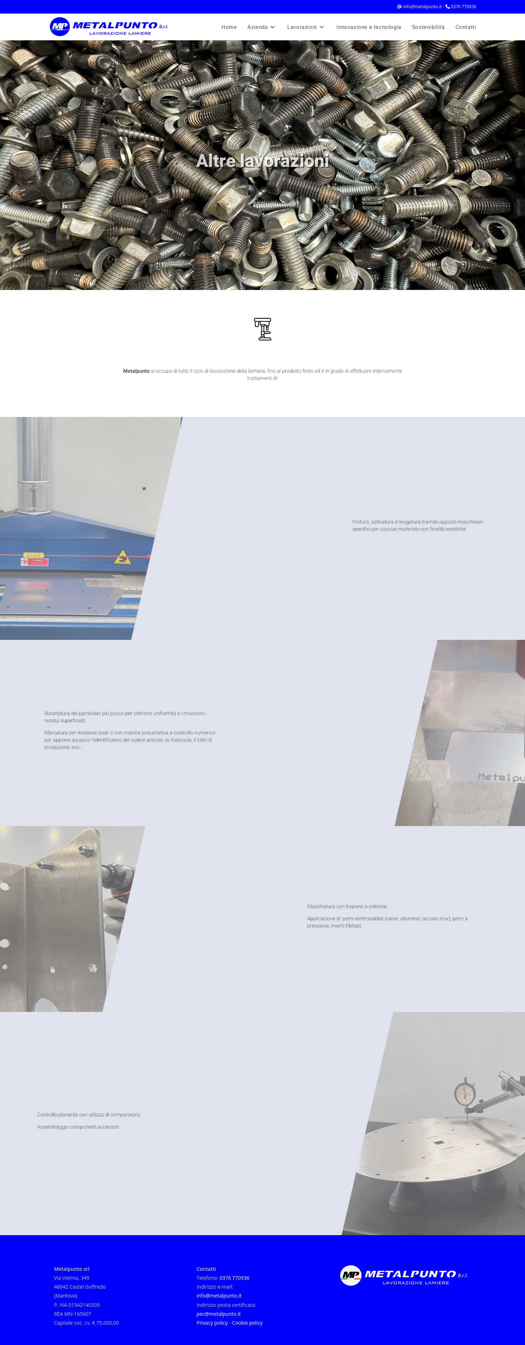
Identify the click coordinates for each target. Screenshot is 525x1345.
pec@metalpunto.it (218, 1313)
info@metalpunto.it (422, 7)
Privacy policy (212, 1322)
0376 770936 (464, 7)
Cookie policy (247, 1322)
